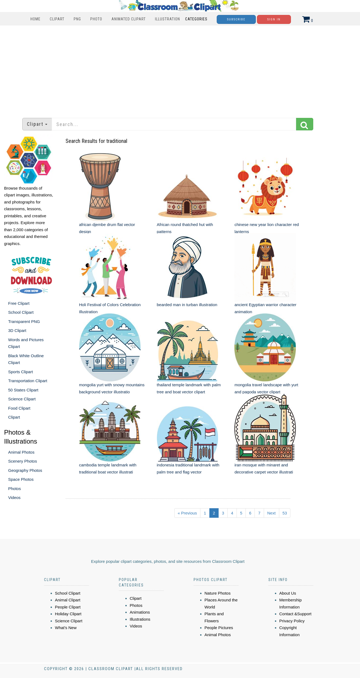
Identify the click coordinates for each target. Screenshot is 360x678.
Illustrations (140, 619)
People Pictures (218, 627)
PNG (77, 19)
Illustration (167, 19)
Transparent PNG (24, 321)
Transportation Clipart (27, 380)
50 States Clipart (23, 390)
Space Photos (20, 479)
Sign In (274, 19)
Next (271, 513)
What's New (66, 627)
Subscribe (236, 19)
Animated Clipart (128, 19)
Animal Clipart (67, 600)
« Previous (187, 513)
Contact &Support (295, 613)
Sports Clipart (20, 371)
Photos (14, 488)
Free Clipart (18, 303)
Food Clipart (19, 408)
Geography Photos (25, 470)
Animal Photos (21, 452)
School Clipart (20, 312)
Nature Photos (217, 593)
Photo (96, 19)
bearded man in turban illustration (187, 304)
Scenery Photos (22, 461)
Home (35, 19)
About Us (287, 593)
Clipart (57, 19)
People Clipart (67, 607)
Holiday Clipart (68, 613)
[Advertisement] (180, 69)
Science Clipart (22, 399)
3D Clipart (17, 330)
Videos (14, 497)
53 (285, 513)
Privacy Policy (292, 621)
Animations (140, 612)
